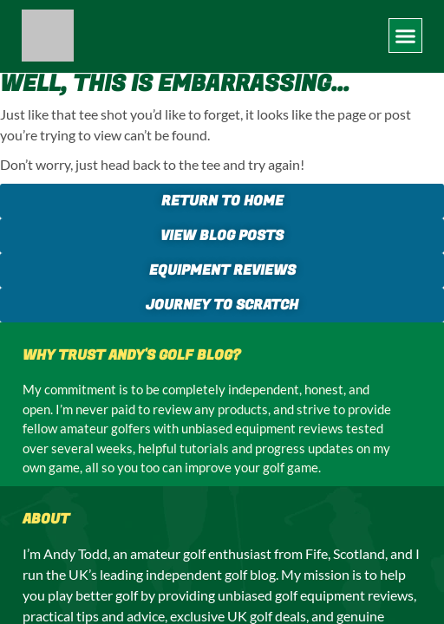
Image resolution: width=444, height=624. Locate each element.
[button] (405, 35)
